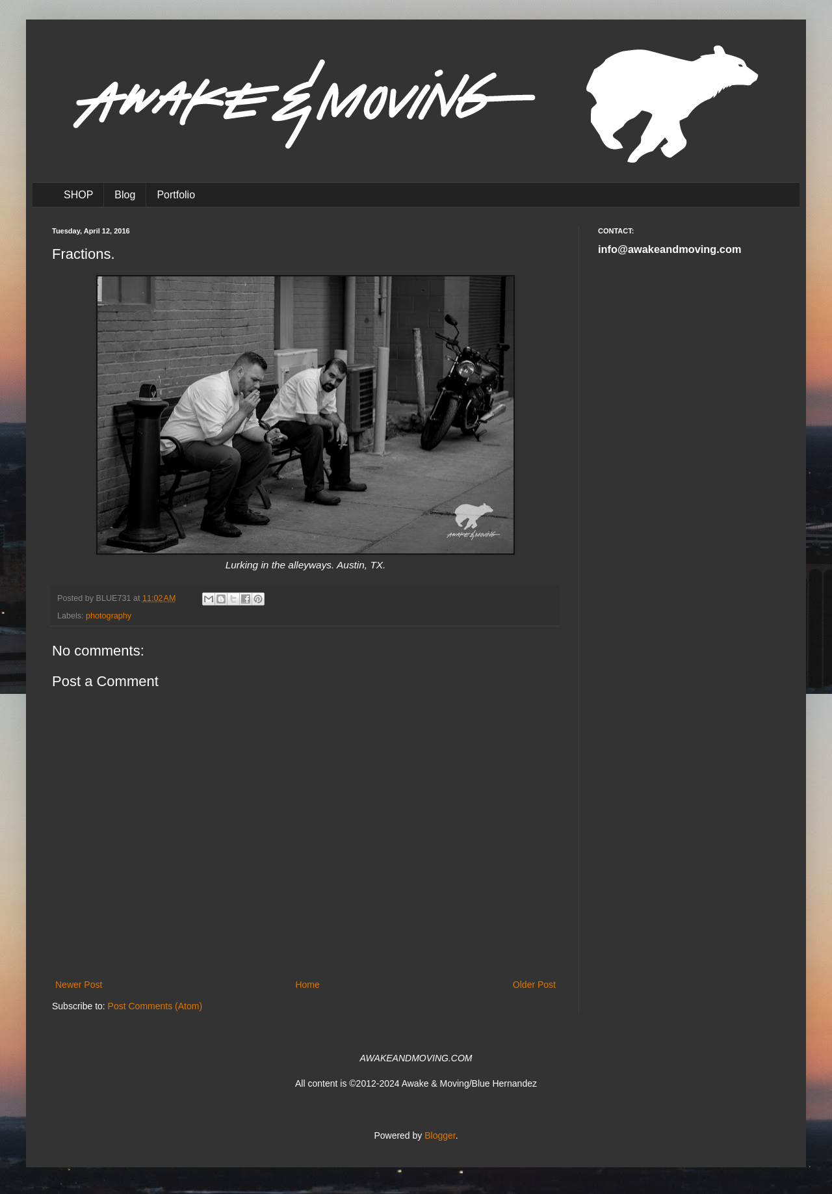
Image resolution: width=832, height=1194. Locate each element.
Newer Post (78, 984)
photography (108, 615)
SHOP (78, 194)
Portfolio (176, 194)
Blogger (439, 1135)
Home (307, 984)
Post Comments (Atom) (155, 1006)
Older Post (534, 984)
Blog (124, 194)
